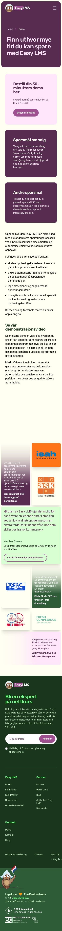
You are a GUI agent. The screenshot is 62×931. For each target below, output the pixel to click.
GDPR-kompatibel (14, 805)
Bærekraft (41, 808)
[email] (31, 739)
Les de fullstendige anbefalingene (25, 557)
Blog (38, 795)
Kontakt (9, 835)
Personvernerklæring (16, 854)
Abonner (47, 738)
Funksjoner (11, 789)
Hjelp (7, 840)
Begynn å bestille (26, 112)
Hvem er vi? (42, 789)
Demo (8, 829)
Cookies (39, 854)
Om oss (40, 784)
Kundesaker (11, 795)
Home (10, 29)
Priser (8, 784)
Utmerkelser (11, 800)
